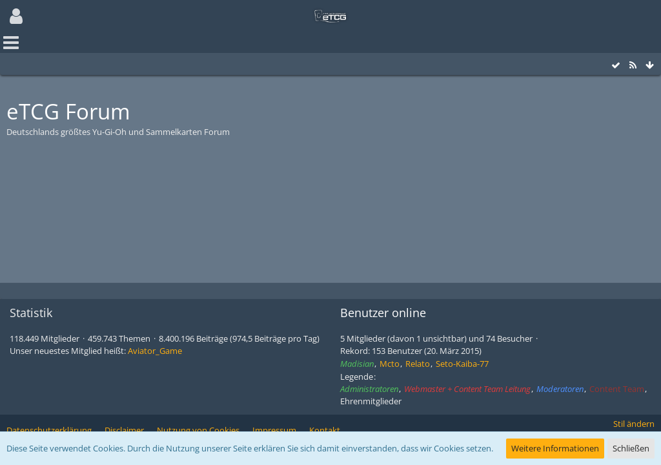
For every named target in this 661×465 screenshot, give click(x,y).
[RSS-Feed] (632, 65)
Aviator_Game (155, 350)
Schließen (631, 448)
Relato (417, 363)
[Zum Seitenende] (649, 65)
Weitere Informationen (555, 448)
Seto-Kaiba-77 (462, 363)
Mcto (390, 363)
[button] (16, 16)
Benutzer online (383, 312)
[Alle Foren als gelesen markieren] (616, 65)
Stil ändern (634, 423)
